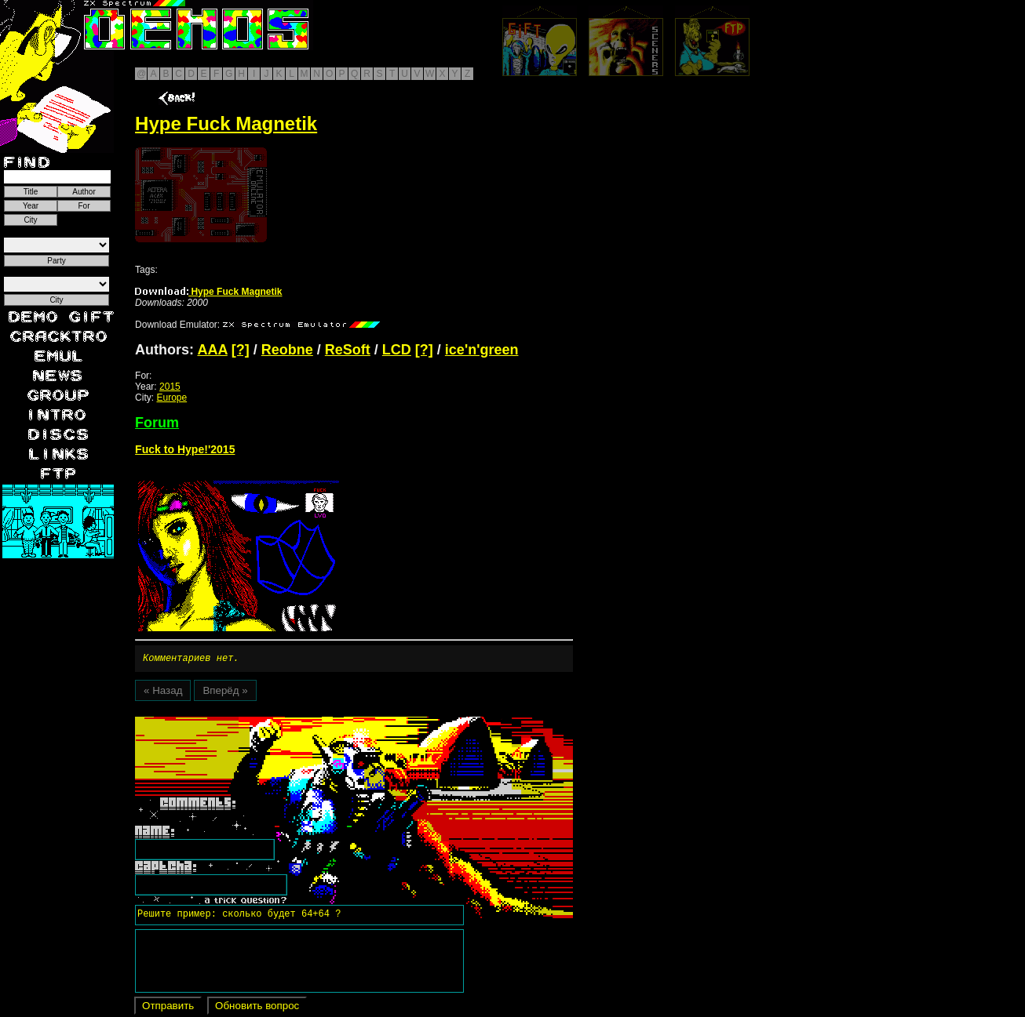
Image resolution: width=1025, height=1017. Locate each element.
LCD (396, 350)
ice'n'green (482, 350)
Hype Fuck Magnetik (208, 291)
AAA (212, 350)
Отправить (168, 1008)
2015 (170, 386)
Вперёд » (224, 693)
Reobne (287, 350)
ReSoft (347, 350)
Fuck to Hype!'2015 (185, 449)
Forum (157, 422)
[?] (241, 350)
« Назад (163, 693)
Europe (171, 397)
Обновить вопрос (257, 1008)
